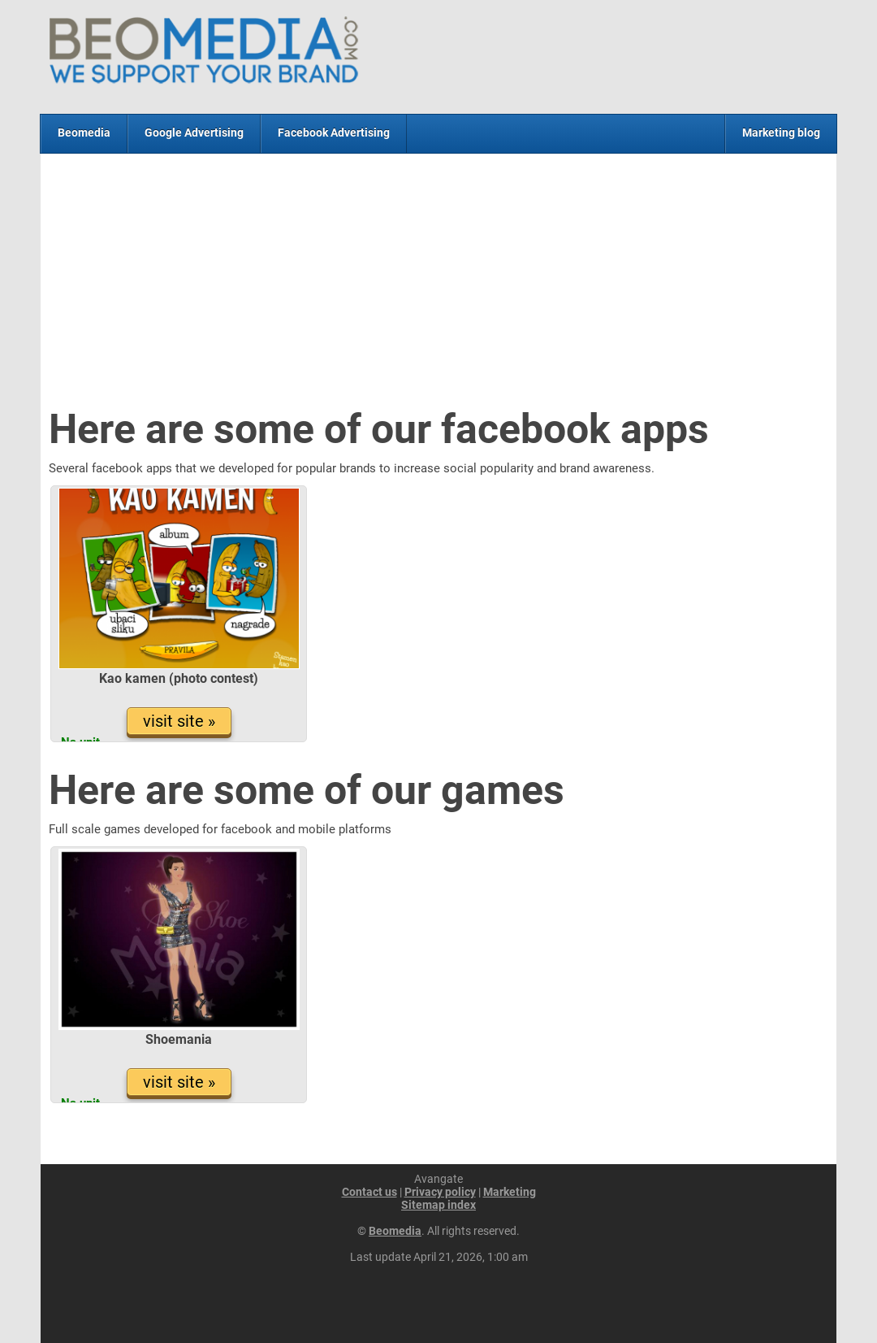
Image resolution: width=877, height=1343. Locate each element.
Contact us (369, 1191)
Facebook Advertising (334, 132)
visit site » (179, 721)
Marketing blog (781, 132)
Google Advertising (194, 132)
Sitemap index (438, 1204)
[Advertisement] (438, 284)
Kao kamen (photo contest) (178, 678)
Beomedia (84, 132)
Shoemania (178, 1039)
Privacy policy (440, 1191)
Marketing (509, 1191)
